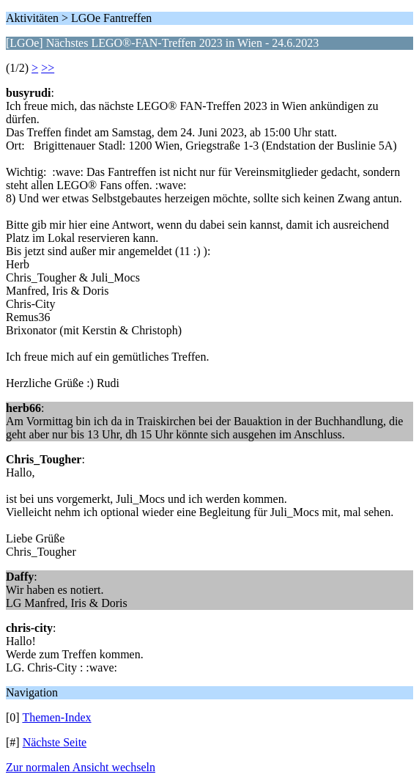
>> (47, 68)
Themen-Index (56, 717)
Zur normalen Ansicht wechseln (80, 767)
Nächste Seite (55, 742)
